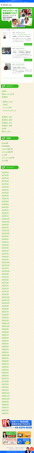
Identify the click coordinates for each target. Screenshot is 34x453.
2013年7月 (5, 268)
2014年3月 (5, 253)
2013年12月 (6, 262)
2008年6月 (5, 367)
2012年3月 (5, 282)
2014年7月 (5, 242)
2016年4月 (5, 207)
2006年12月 (6, 393)
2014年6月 (5, 245)
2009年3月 (5, 346)
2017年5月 (5, 184)
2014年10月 (6, 233)
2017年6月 (5, 181)
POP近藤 (5, 146)
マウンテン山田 (7, 157)
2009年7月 (5, 335)
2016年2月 (5, 213)
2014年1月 (5, 259)
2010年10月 (6, 303)
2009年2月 (5, 349)
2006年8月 (5, 404)
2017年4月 (5, 187)
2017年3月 (5, 190)
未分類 (4, 128)
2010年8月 (5, 309)
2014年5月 (5, 248)
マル (3, 160)
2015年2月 (5, 227)
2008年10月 (6, 355)
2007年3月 (5, 387)
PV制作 (4, 91)
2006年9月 (5, 401)
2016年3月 (5, 210)
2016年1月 (5, 216)
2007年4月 (5, 384)
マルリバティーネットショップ (16, 449)
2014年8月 (5, 239)
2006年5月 (5, 410)
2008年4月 (5, 372)
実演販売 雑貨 (7, 125)
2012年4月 (5, 280)
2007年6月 (5, 381)
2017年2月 (5, 192)
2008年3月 (5, 375)
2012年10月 (6, 271)
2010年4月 (5, 320)
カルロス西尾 (6, 149)
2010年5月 (5, 317)
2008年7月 (5, 364)
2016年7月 (5, 198)
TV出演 (8, 30)
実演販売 (22, 34)
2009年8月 (5, 332)
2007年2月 (5, 390)
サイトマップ (10, 447)
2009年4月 (5, 343)
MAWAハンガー (8, 101)
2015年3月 (5, 224)
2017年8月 (5, 175)
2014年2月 (5, 256)
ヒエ (3, 155)
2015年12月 (6, 219)
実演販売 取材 (27, 34)
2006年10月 (6, 398)
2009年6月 (5, 338)
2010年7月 (5, 311)
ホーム (3, 30)
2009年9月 (5, 329)
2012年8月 (5, 274)
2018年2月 (5, 172)
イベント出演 (7, 107)
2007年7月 (5, 378)
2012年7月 (5, 277)
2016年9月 (5, 195)
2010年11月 (6, 300)
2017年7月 (5, 178)
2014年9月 (5, 236)
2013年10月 (6, 265)
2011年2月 (5, 294)
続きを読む (27, 44)
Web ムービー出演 (8, 94)
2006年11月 (6, 396)
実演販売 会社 (7, 117)
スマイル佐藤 (6, 152)
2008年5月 (5, 369)
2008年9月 (5, 358)
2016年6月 (5, 201)
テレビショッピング (9, 110)
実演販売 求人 (7, 122)
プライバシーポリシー (20, 447)
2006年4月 (5, 413)
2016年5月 (5, 204)
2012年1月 (5, 288)
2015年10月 (6, 221)
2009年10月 (6, 326)
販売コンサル (6, 131)
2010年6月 (5, 314)
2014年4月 (5, 250)
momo (4, 143)
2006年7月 (5, 407)
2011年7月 (5, 291)
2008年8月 (5, 361)
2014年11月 (6, 230)
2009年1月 (5, 352)
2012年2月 (5, 285)
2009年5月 (5, 340)
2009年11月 (6, 323)
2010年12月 (6, 297)
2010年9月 (5, 306)
